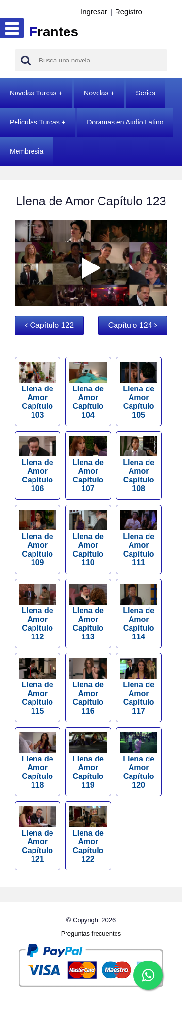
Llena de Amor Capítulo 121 (37, 834)
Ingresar (94, 11)
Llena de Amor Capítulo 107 (87, 464)
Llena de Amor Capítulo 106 (37, 464)
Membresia (26, 151)
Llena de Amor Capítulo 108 (138, 464)
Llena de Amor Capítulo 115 (37, 686)
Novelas (96, 93)
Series (145, 93)
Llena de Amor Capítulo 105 (138, 390)
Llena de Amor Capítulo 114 (138, 612)
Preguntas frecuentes (91, 933)
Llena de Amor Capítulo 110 (87, 538)
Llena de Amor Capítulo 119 (87, 760)
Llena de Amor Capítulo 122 (87, 834)
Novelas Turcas (33, 93)
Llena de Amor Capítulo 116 (87, 686)
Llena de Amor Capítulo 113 (87, 612)
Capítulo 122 (49, 325)
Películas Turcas (35, 122)
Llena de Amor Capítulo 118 (37, 760)
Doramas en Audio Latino (125, 122)
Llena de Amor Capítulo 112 (37, 612)
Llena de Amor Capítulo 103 (37, 390)
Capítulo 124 (132, 325)
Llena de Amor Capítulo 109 (37, 538)
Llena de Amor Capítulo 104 (87, 390)
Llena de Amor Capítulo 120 (138, 760)
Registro (128, 11)
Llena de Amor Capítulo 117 (138, 686)
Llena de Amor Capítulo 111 (138, 538)
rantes (53, 31)
